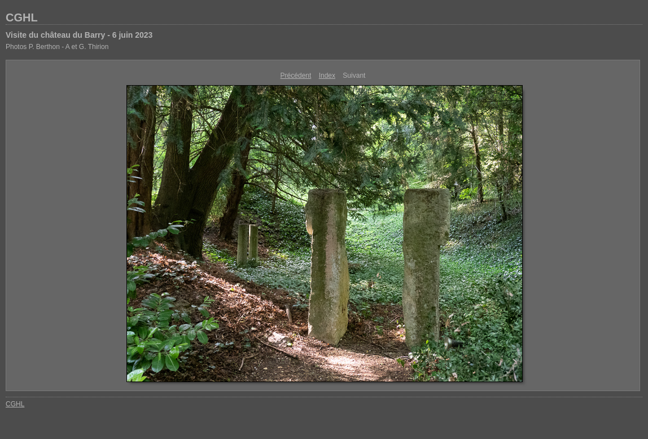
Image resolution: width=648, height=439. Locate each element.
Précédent (296, 75)
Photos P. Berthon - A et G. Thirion (57, 47)
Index (327, 75)
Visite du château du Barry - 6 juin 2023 (79, 34)
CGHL (22, 17)
